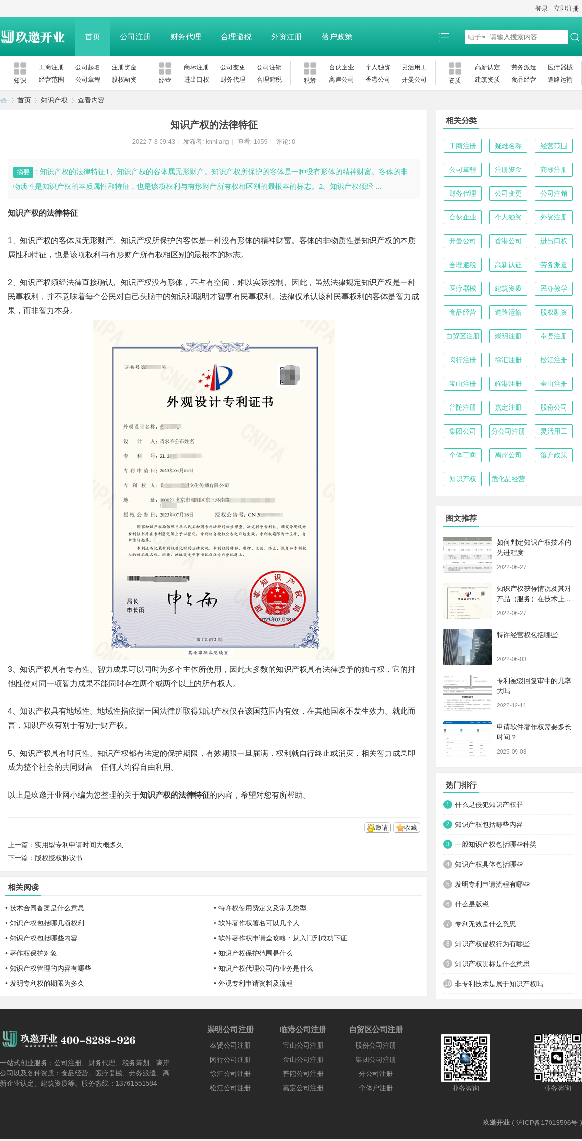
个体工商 (462, 455)
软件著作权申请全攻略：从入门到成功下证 (282, 938)
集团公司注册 (376, 1059)
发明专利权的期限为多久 (47, 983)
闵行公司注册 (230, 1059)
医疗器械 (560, 67)
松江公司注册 (230, 1087)
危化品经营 (508, 479)
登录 (541, 8)
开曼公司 (414, 79)
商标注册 (196, 67)
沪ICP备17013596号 (547, 1122)
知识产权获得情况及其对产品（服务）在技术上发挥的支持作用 (534, 599)
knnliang (217, 141)
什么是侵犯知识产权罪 (489, 804)
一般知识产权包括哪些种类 (495, 844)
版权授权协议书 (58, 858)
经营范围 (51, 79)
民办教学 (553, 288)
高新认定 (487, 67)
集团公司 (462, 431)
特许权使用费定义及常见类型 (262, 908)
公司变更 (232, 67)
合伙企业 (341, 67)
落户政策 (337, 37)
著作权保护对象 (33, 953)
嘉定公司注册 (303, 1087)
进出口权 (196, 79)
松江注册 (553, 360)
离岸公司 (341, 79)
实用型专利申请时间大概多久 (79, 845)
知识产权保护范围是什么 (255, 953)
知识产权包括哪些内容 (44, 938)
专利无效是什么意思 (485, 924)
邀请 (381, 827)
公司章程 (87, 79)
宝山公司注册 (303, 1045)
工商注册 (51, 67)
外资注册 (286, 37)
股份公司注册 (376, 1045)
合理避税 (236, 37)
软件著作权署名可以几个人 (259, 923)
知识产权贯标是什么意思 (492, 964)
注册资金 (124, 67)
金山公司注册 (303, 1059)
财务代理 (185, 37)
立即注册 (566, 8)
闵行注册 (462, 360)
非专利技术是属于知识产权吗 (499, 984)
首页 (92, 37)
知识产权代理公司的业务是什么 (265, 968)
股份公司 (553, 407)
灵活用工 (414, 67)
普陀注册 (462, 407)
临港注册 (508, 383)
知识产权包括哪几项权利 (47, 923)
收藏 (410, 827)
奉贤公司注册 (230, 1045)
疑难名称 (508, 146)
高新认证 (508, 264)
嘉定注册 (508, 407)
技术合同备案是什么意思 (47, 908)
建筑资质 (487, 79)
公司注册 (135, 37)
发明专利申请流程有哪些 (492, 884)
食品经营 (523, 79)
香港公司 (377, 79)
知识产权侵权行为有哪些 (492, 944)
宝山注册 (462, 383)
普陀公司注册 (303, 1073)
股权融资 (124, 79)
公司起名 (87, 67)
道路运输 (560, 79)
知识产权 (54, 100)
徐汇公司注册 (230, 1073)
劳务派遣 (523, 67)
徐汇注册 (508, 360)
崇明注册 (508, 336)
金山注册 (553, 383)
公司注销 (269, 67)
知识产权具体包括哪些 (489, 864)
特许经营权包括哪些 (527, 634)
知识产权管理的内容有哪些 (50, 968)
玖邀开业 (496, 1122)
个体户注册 (376, 1087)
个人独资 (377, 67)
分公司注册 (508, 431)
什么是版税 (472, 904)
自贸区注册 (463, 336)
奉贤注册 (553, 336)
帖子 (474, 37)
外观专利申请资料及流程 (255, 983)
